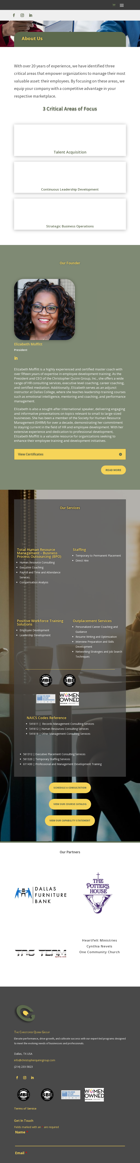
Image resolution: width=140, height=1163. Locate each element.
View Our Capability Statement (69, 820)
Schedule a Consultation (69, 787)
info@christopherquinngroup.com (34, 1060)
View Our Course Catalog (70, 804)
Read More (113, 470)
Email (21, 1153)
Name (21, 1132)
